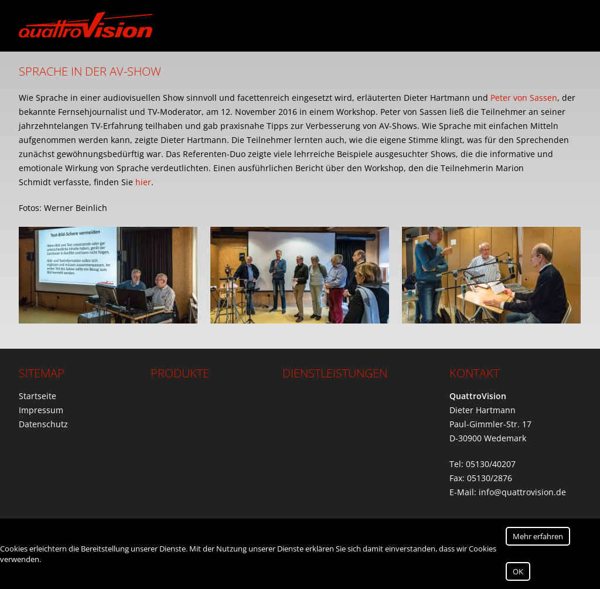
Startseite (37, 395)
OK (518, 571)
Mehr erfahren (538, 536)
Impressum (41, 410)
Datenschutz (43, 424)
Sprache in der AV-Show (90, 71)
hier (143, 182)
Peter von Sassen (523, 97)
